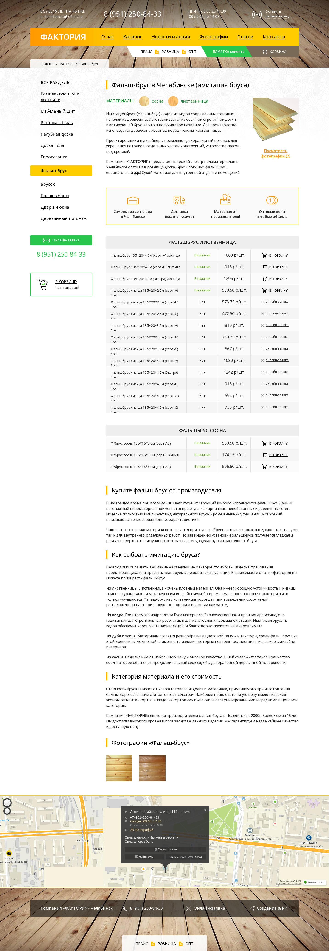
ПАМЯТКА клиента (229, 51)
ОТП (192, 51)
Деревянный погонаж (64, 218)
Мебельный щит (58, 111)
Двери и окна (55, 207)
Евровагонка (54, 156)
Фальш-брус (89, 64)
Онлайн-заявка (61, 240)
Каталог (132, 37)
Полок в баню (55, 195)
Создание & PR (272, 908)
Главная (47, 64)
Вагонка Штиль (57, 122)
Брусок (48, 184)
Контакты (274, 37)
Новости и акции (171, 37)
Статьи (245, 37)
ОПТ (190, 943)
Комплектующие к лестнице (60, 97)
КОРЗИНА (278, 51)
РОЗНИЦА (170, 51)
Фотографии (214, 37)
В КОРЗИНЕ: (66, 281)
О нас (107, 37)
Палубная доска (57, 134)
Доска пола (52, 145)
